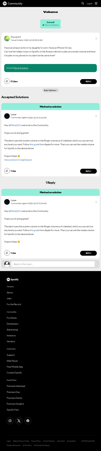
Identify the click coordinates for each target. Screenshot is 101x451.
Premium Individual (16, 386)
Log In (89, 3)
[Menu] (96, 3)
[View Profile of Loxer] (13, 114)
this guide (34, 144)
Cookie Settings (49, 441)
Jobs (9, 298)
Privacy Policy (36, 441)
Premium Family (14, 397)
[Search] (83, 3)
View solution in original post (18, 159)
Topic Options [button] (50, 90)
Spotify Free (13, 409)
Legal (9, 441)
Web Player (12, 360)
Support (11, 354)
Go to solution (52, 24)
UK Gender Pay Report (42, 445)
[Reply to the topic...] (53, 264)
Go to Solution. (21, 67)
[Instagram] (10, 420)
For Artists (12, 317)
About (10, 292)
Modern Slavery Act (13, 445)
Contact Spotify (14, 372)
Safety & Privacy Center (21, 441)
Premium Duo (13, 392)
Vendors (11, 341)
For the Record (14, 304)
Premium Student (15, 403)
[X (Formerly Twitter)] (19, 420)
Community (12, 3)
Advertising (12, 329)
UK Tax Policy (27, 445)
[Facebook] (28, 420)
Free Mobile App (15, 366)
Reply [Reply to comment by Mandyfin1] (88, 81)
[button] (96, 38)
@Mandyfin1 (14, 125)
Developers (12, 323)
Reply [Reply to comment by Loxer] (88, 171)
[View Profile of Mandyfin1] (16, 37)
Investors (11, 335)
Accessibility (71, 441)
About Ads (61, 441)
